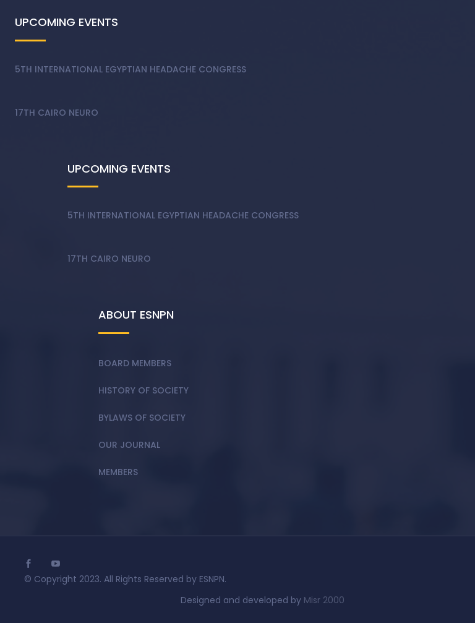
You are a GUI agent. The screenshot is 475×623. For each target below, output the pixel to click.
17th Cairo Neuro (56, 112)
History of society (143, 390)
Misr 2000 (324, 600)
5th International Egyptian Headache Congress (130, 69)
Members (118, 472)
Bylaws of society (142, 417)
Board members (134, 363)
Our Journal (129, 445)
